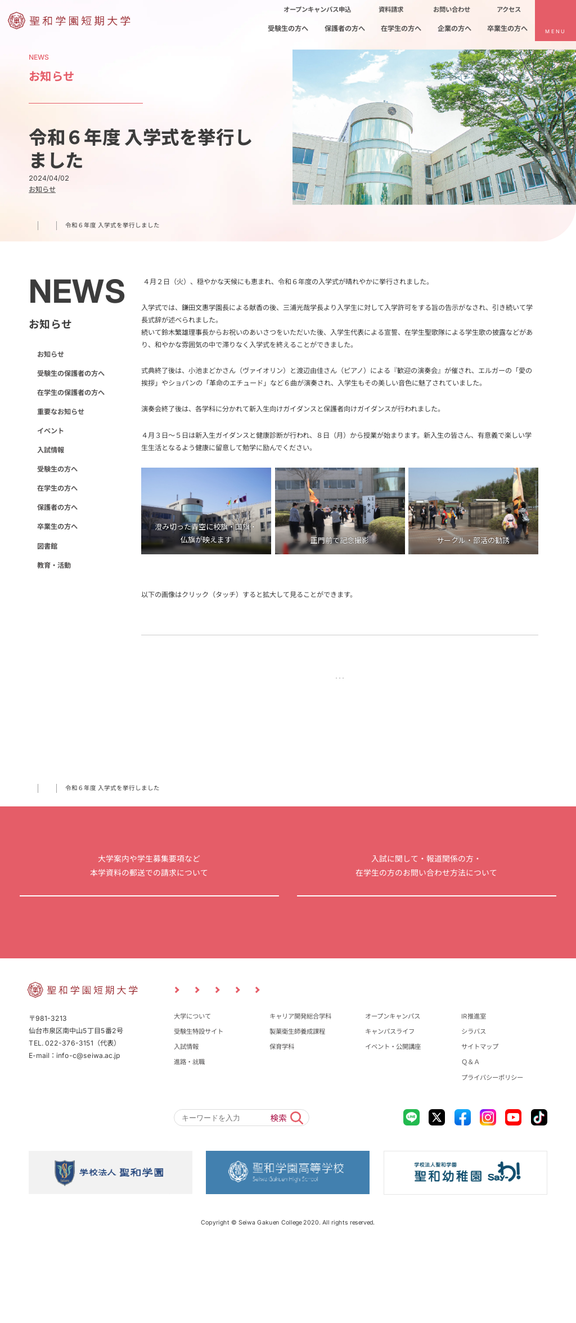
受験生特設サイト (198, 1105)
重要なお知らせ (60, 411)
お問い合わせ (427, 937)
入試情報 (50, 450)
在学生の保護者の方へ (71, 392)
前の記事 (275, 680)
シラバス (473, 1105)
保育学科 (281, 1121)
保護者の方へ (57, 507)
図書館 (47, 545)
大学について (192, 1090)
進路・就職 (189, 1136)
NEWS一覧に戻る (340, 680)
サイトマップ (479, 1121)
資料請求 (149, 937)
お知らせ (72, 797)
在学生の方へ (57, 488)
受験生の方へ (57, 469)
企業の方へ (417, 1060)
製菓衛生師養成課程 (297, 1105)
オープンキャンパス (392, 1090)
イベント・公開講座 (393, 1121)
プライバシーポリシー (492, 1151)
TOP (35, 797)
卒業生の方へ (57, 526)
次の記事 (404, 680)
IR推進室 (473, 1090)
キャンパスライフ (390, 1105)
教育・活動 (54, 565)
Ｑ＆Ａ (470, 1136)
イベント (50, 431)
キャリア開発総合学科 (300, 1090)
